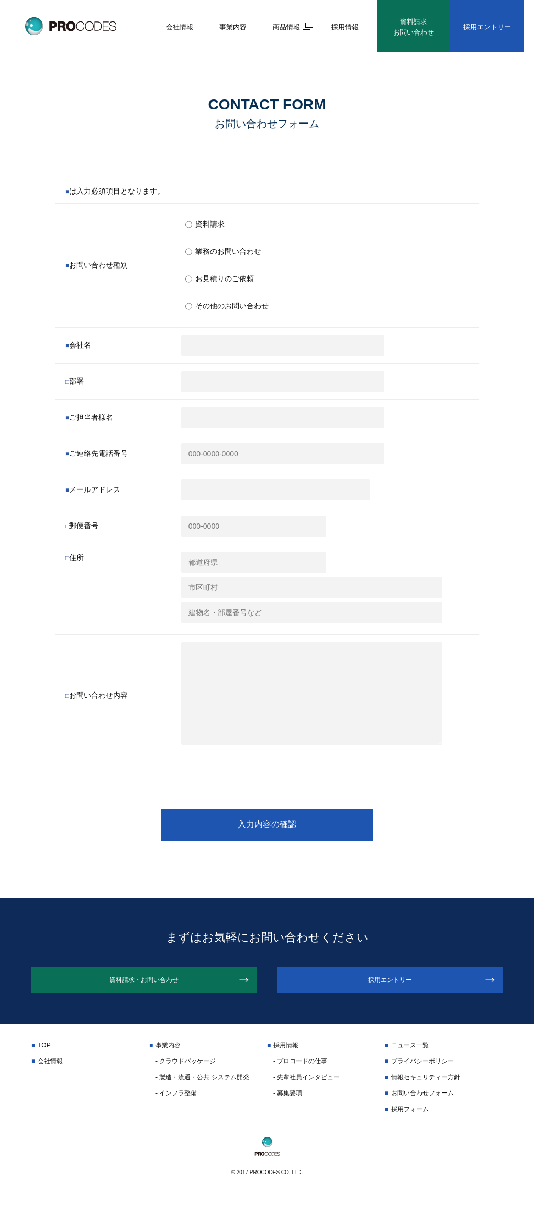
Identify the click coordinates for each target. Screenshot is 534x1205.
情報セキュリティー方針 (425, 1084)
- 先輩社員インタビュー (306, 1084)
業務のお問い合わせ (223, 251)
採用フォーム (410, 1116)
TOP (44, 1052)
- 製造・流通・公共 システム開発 (202, 1084)
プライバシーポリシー (422, 1068)
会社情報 (179, 27)
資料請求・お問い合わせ (144, 983)
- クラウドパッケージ (185, 1068)
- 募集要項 (287, 1100)
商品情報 (286, 27)
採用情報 (345, 27)
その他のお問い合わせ (227, 306)
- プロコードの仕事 (300, 1068)
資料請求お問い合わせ (413, 27)
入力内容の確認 (267, 824)
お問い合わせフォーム (422, 1100)
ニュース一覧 (410, 1052)
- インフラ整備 (176, 1100)
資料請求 (205, 224)
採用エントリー (487, 27)
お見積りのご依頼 (219, 279)
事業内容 (233, 27)
